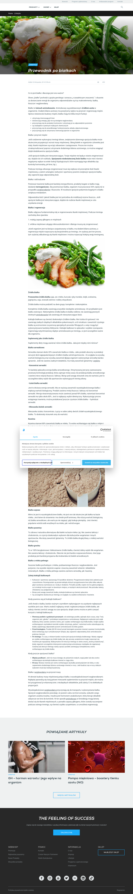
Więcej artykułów (66, 795)
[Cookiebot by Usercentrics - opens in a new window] (102, 430)
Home (10, 13)
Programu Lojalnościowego (78, 862)
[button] (34, 7)
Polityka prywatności (16, 890)
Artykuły (71, 854)
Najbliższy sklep (111, 852)
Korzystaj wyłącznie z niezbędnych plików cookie (37, 462)
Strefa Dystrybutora (45, 858)
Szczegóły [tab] (66, 437)
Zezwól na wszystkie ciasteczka (96, 462)
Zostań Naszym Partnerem (48, 854)
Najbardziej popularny (16, 854)
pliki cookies (29, 890)
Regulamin (121, 890)
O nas (93, 1)
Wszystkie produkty (15, 862)
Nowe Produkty (13, 858)
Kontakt (120, 1)
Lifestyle (17, 13)
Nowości (65, 1)
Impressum (72, 866)
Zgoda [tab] (35, 437)
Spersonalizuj (66, 462)
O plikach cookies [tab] (97, 437)
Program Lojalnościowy (79, 1)
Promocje (11, 851)
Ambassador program (106, 1)
